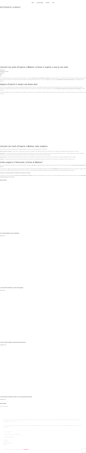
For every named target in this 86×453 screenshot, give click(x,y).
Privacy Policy (6, 440)
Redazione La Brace (4, 71)
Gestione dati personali (7, 443)
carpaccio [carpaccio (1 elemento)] (5, 406)
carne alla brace (55, 169)
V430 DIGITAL (26, 449)
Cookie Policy (6, 441)
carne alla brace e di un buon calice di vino (65, 79)
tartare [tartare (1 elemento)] (7, 406)
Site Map (5, 444)
